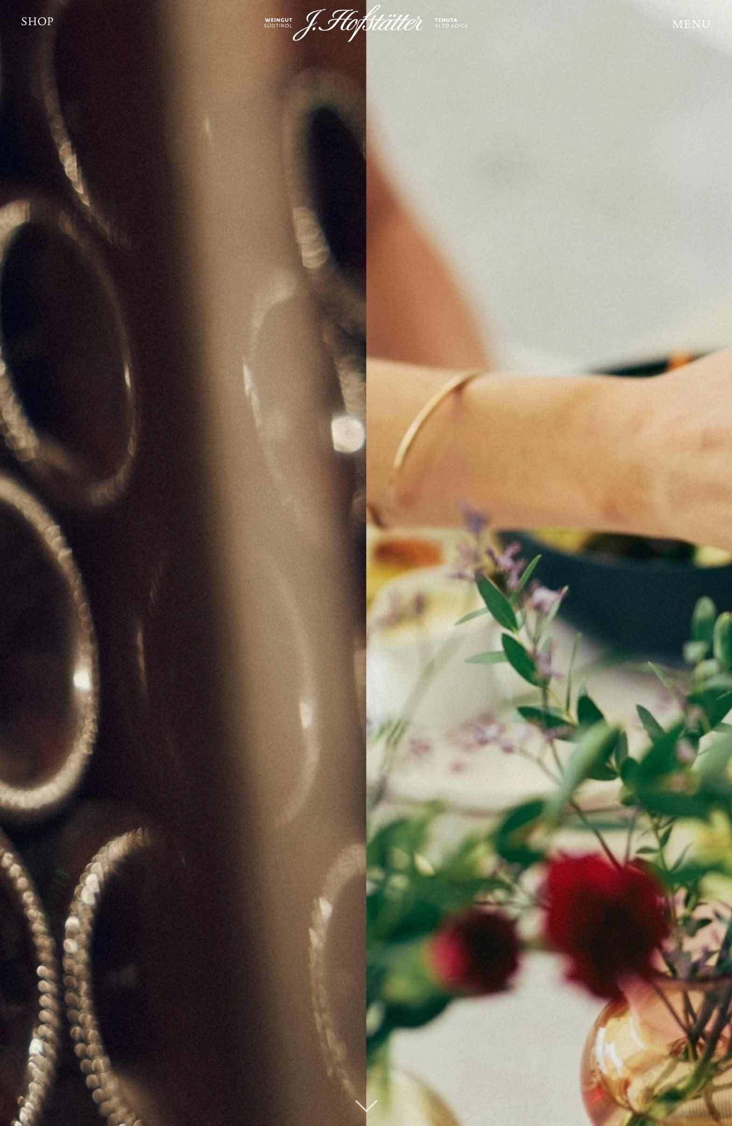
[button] (691, 25)
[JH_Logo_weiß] (366, 23)
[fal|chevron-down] (366, 1091)
